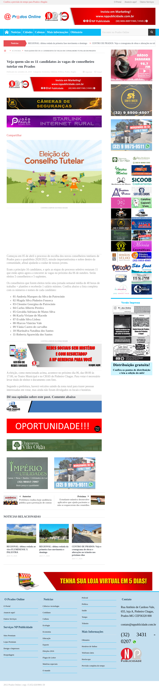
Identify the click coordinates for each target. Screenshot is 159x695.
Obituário (76, 32)
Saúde (84, 610)
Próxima (83, 496)
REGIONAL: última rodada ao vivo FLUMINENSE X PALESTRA (21, 549)
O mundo (46, 670)
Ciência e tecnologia (51, 606)
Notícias (16, 32)
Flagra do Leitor (49, 657)
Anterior (25, 496)
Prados (67, 72)
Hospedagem (9, 655)
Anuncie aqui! (130, 2)
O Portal (117, 2)
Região (73, 72)
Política (61, 72)
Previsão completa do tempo (93, 666)
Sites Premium (9, 635)
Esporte (46, 645)
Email (98, 72)
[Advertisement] (54, 232)
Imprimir (87, 72)
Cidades (28, 32)
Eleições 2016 (48, 651)
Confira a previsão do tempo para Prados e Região (25, 2)
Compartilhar (14, 135)
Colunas (40, 32)
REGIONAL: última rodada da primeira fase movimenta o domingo (63, 43)
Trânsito (85, 623)
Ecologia (46, 625)
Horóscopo (86, 659)
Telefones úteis (88, 653)
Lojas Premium (10, 642)
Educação (47, 638)
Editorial (54, 72)
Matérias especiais (50, 664)
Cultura (46, 619)
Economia (46, 72)
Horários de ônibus (89, 646)
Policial (85, 598)
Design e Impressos (11, 648)
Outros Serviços (147, 2)
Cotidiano (47, 612)
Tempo (84, 617)
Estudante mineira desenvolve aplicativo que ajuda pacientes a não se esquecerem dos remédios (73, 502)
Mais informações (57, 32)
